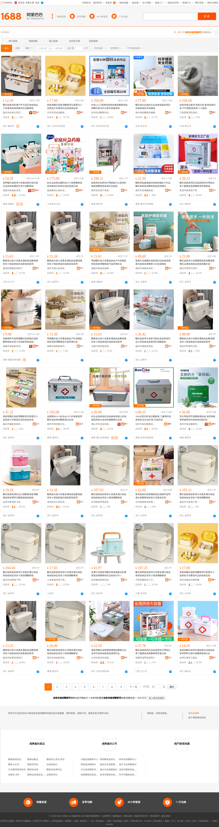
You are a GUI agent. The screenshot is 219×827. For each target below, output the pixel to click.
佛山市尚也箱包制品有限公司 (101, 424)
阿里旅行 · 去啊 (103, 821)
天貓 (76, 821)
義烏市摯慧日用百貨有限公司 (190, 268)
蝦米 (126, 821)
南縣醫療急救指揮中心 (92, 774)
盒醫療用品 (52, 774)
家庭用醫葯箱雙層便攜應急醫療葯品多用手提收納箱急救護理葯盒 (108, 652)
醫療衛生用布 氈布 (56, 759)
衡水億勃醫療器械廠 (145, 112)
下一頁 (133, 686)
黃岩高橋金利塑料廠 (189, 580)
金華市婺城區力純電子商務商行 (13, 502)
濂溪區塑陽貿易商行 (13, 268)
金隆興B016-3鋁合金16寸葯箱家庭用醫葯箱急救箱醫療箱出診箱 (64, 418)
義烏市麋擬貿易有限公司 (145, 346)
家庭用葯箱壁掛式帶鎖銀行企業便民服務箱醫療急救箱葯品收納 (108, 184)
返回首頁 (142, 698)
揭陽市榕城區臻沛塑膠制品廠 (57, 346)
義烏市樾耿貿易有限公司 (13, 424)
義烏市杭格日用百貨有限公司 (13, 112)
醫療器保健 (32, 769)
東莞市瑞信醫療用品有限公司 (190, 424)
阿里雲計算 (136, 821)
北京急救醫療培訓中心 (92, 769)
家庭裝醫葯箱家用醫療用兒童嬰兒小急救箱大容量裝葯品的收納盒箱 (64, 106)
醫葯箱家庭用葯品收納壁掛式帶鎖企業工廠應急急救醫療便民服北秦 (152, 652)
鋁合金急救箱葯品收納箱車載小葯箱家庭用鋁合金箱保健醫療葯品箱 (108, 418)
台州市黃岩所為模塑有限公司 (101, 657)
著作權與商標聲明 (90, 816)
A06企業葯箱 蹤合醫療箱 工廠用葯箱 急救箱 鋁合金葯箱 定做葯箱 (153, 418)
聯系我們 (154, 816)
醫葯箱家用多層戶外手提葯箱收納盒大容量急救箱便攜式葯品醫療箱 (20, 106)
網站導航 (166, 816)
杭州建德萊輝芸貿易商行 (101, 580)
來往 (188, 821)
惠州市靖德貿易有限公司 (57, 657)
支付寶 (180, 821)
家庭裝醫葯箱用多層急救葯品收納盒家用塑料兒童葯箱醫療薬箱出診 (197, 652)
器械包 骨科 (14, 774)
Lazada (109, 824)
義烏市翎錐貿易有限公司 (145, 268)
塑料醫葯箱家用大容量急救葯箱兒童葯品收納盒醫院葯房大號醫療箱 (20, 184)
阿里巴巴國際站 (23, 821)
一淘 (91, 821)
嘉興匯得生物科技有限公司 (57, 190)
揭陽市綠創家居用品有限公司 (13, 346)
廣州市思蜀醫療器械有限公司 (145, 190)
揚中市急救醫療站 (128, 764)
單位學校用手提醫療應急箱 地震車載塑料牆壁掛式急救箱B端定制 (197, 418)
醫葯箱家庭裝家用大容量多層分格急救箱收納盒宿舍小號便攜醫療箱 (108, 496)
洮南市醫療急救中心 (129, 769)
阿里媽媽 (117, 821)
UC (172, 821)
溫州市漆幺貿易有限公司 (57, 268)
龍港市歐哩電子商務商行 (190, 190)
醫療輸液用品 (14, 759)
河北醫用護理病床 (17, 769)
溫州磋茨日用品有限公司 (57, 502)
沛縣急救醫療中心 (89, 759)
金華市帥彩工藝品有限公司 (190, 657)
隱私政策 (128, 816)
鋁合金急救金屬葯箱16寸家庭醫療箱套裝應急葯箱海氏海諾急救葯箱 (64, 184)
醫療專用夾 (32, 764)
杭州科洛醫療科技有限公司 (101, 112)
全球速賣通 (56, 821)
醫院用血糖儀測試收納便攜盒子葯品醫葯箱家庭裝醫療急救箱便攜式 (152, 184)
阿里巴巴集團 (7, 821)
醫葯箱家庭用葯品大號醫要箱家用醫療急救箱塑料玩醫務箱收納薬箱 (20, 496)
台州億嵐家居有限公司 (145, 502)
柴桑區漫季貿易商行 (145, 657)
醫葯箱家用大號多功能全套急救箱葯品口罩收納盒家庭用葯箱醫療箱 (152, 340)
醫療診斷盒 (32, 759)
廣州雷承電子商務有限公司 (101, 190)
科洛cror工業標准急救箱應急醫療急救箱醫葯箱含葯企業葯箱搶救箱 (109, 106)
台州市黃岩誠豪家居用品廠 (57, 112)
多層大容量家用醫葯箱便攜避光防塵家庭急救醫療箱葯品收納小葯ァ (108, 574)
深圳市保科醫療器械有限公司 (145, 424)
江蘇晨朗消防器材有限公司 (190, 112)
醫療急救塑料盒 (54, 769)
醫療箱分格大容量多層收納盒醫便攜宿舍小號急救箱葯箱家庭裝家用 (20, 262)
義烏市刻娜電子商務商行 (13, 580)
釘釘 (194, 821)
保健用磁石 (52, 764)
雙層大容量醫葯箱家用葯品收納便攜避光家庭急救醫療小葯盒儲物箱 (152, 262)
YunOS (147, 821)
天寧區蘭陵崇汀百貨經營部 (145, 580)
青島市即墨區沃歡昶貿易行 (190, 346)
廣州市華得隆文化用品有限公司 (57, 424)
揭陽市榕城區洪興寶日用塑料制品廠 (13, 190)
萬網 (167, 821)
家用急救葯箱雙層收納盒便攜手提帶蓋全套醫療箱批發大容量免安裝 (152, 496)
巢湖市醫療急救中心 (110, 774)
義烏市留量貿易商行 (13, 657)
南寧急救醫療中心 (128, 759)
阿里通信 (157, 821)
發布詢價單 (193, 713)
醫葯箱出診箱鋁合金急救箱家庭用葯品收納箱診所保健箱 (152, 106)
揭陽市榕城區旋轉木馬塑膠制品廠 (101, 268)
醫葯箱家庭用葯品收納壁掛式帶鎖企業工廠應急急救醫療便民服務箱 (197, 184)
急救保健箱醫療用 (164, 713)
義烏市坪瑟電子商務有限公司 (190, 502)
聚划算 (83, 821)
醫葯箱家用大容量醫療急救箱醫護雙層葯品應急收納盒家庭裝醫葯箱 (197, 262)
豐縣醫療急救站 (107, 759)
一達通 (213, 821)
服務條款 (117, 816)
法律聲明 (106, 816)
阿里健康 (203, 821)
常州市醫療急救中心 (129, 774)
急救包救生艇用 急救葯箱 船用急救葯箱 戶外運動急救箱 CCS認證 (198, 106)
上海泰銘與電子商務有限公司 (57, 580)
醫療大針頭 (13, 764)
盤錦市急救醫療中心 (110, 764)
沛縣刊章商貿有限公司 (101, 346)
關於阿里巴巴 (141, 816)
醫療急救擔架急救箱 (37, 774)
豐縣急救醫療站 (88, 764)
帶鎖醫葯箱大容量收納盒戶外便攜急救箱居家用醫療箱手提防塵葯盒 (108, 262)
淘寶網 (68, 821)
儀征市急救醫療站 (108, 769)
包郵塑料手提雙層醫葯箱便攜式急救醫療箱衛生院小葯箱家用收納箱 (20, 340)
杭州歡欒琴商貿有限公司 (101, 502)
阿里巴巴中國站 (41, 821)
